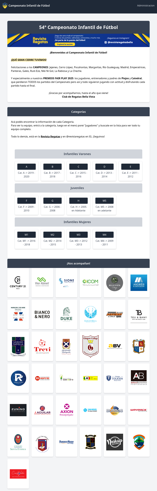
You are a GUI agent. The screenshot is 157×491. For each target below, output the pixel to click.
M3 (78, 234)
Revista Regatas (50, 136)
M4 (104, 234)
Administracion (146, 5)
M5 (104, 200)
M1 (26, 234)
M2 (52, 234)
